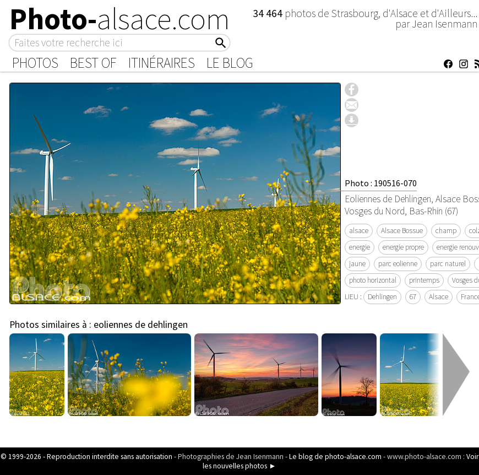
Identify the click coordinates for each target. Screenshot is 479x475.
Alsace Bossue (402, 230)
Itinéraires (161, 63)
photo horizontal (372, 280)
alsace (358, 230)
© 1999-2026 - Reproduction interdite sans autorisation (86, 456)
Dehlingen (382, 296)
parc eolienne (397, 263)
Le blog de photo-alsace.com (335, 456)
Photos (35, 63)
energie (359, 247)
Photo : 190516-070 (381, 182)
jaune (357, 263)
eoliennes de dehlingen (141, 325)
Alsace (438, 296)
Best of (93, 63)
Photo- (119, 18)
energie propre (403, 247)
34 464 (269, 13)
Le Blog (229, 63)
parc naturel (448, 263)
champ (446, 230)
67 (413, 296)
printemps (424, 280)
